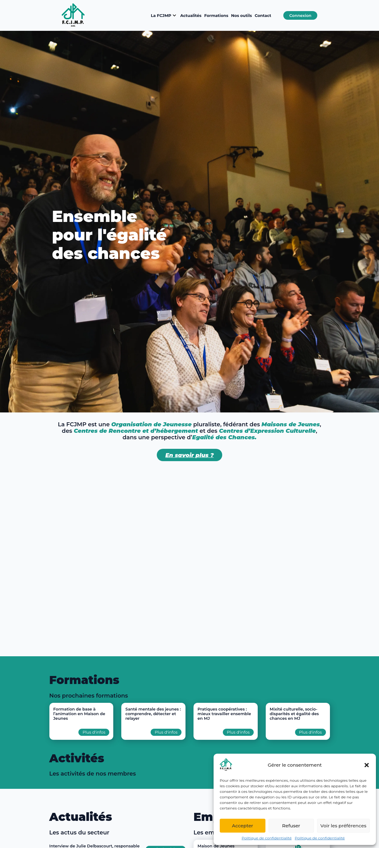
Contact (263, 15)
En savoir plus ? (189, 455)
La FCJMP (164, 15)
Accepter (242, 826)
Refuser (291, 826)
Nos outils (241, 15)
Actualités (191, 15)
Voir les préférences (343, 826)
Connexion (300, 15)
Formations (216, 15)
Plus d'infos (93, 732)
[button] (367, 765)
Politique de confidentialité (267, 838)
